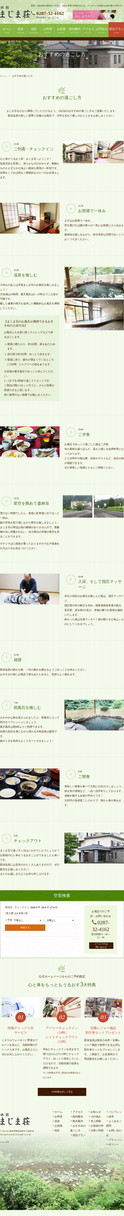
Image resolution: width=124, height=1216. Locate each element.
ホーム (3, 76)
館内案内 (76, 1122)
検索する (32, 927)
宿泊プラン (78, 1141)
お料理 (57, 1122)
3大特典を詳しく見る (67, 1097)
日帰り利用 (95, 1136)
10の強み (94, 1122)
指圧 (56, 1136)
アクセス (76, 1117)
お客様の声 (95, 1131)
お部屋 (57, 1131)
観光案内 (76, 1127)
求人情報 (94, 1127)
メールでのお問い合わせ (104, 949)
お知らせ (94, 1117)
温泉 (56, 1127)
